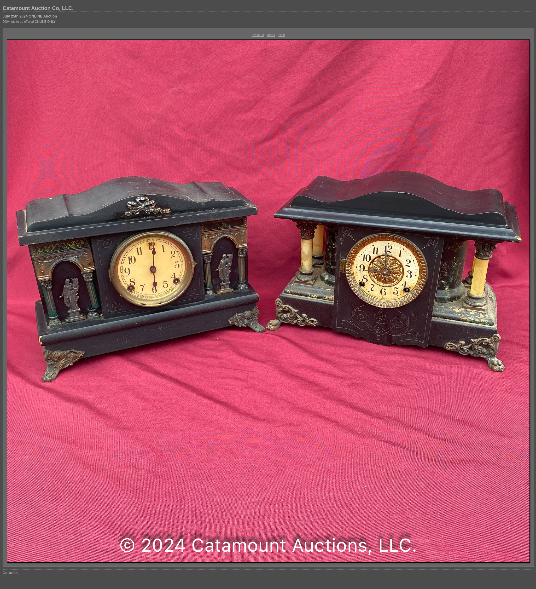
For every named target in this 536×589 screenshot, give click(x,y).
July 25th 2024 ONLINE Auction (30, 16)
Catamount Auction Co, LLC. (38, 8)
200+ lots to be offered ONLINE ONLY (29, 22)
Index (271, 35)
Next (281, 35)
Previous (258, 35)
